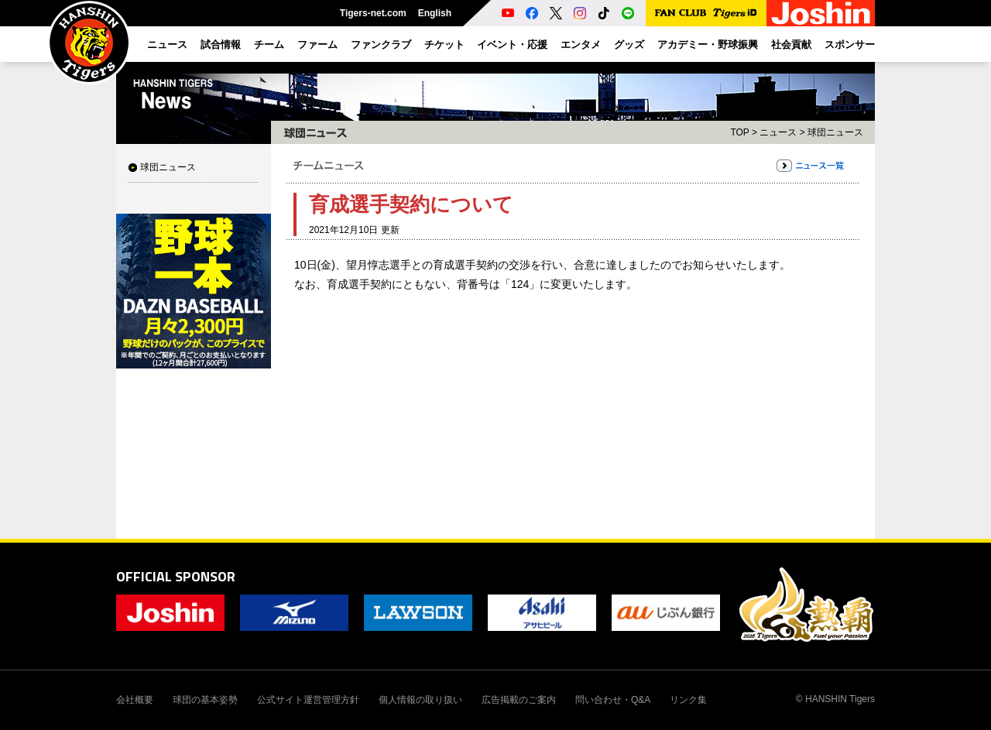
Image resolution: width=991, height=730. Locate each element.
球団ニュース (168, 167)
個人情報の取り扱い (420, 699)
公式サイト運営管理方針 (308, 699)
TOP (739, 132)
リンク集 (688, 699)
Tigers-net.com (373, 13)
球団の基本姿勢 (205, 699)
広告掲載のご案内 (519, 699)
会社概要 (134, 699)
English (434, 13)
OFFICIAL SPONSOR (175, 576)
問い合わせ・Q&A (612, 699)
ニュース (778, 132)
